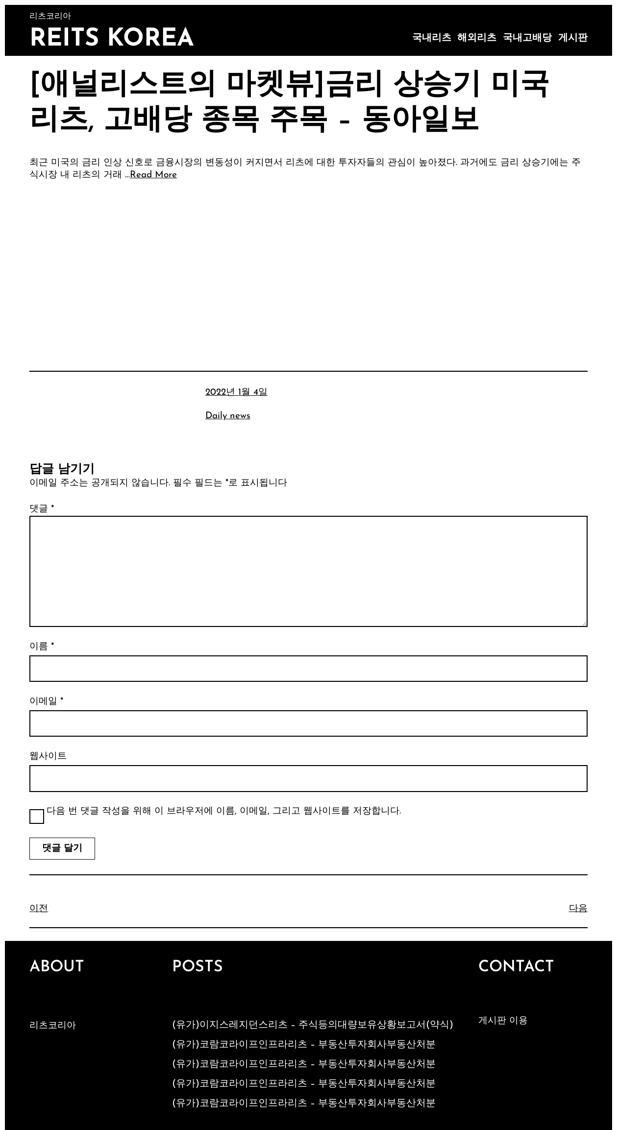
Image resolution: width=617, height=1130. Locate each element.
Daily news (227, 416)
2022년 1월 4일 (236, 392)
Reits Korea (111, 39)
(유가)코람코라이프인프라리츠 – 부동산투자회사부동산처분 (304, 1045)
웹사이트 (48, 756)
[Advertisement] (309, 262)
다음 (578, 909)
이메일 (46, 701)
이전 (38, 909)
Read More (153, 175)
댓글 (41, 509)
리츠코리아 (52, 1026)
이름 (41, 646)
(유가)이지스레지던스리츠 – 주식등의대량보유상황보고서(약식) (312, 1025)
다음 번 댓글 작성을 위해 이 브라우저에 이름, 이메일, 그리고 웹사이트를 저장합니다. (224, 811)
